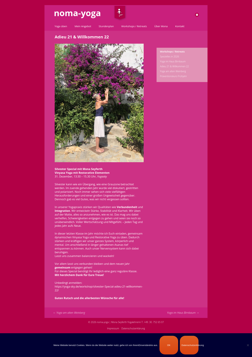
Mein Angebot (83, 26)
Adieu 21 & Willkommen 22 (174, 66)
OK (168, 345)
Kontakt (179, 26)
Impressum (113, 328)
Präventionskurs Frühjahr (173, 76)
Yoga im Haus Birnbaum (183, 313)
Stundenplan (106, 26)
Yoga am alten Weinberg (69, 313)
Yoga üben (61, 26)
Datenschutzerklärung (133, 328)
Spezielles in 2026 (169, 56)
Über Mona (161, 26)
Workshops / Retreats (134, 26)
